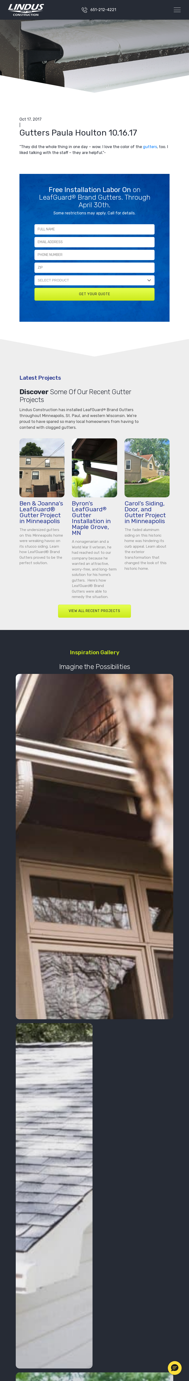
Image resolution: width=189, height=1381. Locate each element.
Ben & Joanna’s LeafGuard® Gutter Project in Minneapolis (41, 512)
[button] (175, 1368)
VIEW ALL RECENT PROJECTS (94, 611)
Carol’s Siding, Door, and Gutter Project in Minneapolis (145, 512)
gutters (150, 146)
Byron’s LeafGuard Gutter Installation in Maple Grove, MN (91, 518)
